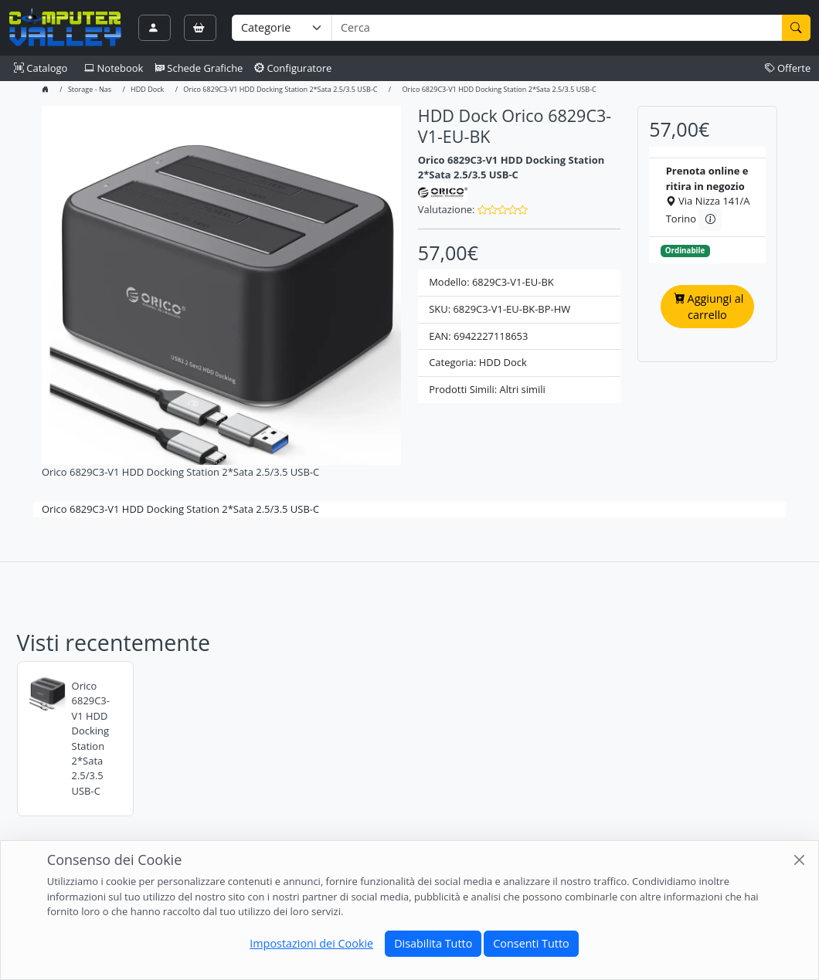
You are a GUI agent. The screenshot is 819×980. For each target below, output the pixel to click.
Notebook (113, 68)
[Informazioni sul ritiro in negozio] (709, 219)
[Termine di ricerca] (556, 28)
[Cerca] (796, 28)
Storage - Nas (89, 89)
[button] (502, 209)
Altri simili (522, 389)
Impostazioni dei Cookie (311, 943)
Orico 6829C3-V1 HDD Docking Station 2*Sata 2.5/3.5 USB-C (280, 89)
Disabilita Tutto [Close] (433, 943)
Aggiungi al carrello (708, 307)
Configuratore (293, 68)
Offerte (788, 68)
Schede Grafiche (199, 68)
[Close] (799, 859)
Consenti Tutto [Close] (531, 943)
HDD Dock (147, 89)
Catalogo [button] (40, 68)
